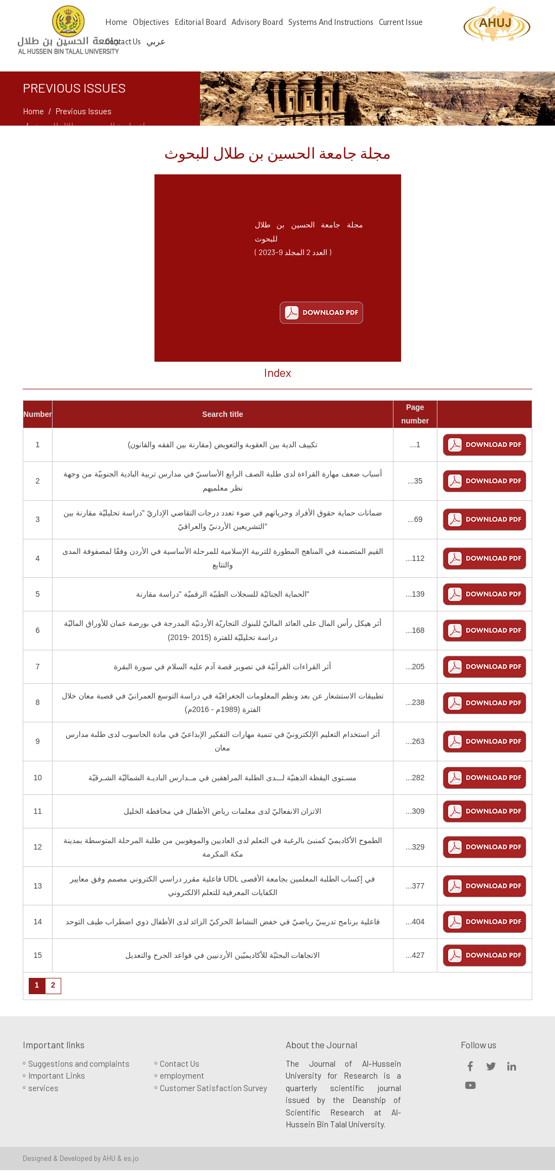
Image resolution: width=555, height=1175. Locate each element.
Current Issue (401, 22)
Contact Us (179, 1063)
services (43, 1088)
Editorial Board (200, 22)
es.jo (131, 1158)
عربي (156, 41)
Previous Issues (84, 111)
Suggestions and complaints (79, 1063)
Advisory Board (257, 22)
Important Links (56, 1075)
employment (182, 1075)
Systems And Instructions (330, 22)
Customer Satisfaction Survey (213, 1088)
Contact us (123, 41)
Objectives (151, 22)
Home (116, 22)
